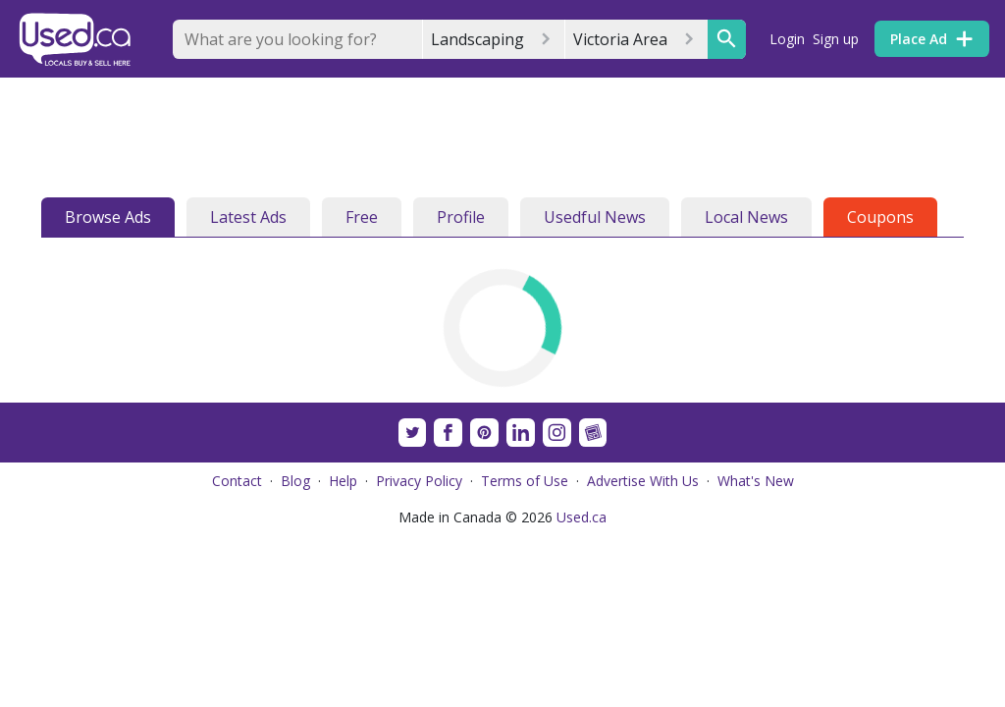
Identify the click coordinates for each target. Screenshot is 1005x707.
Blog (295, 480)
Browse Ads (108, 217)
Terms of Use (524, 480)
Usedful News (595, 217)
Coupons (880, 217)
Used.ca (581, 517)
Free (361, 217)
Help (343, 480)
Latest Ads (248, 217)
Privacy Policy (419, 480)
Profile (461, 217)
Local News (746, 217)
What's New (755, 480)
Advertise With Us (643, 480)
